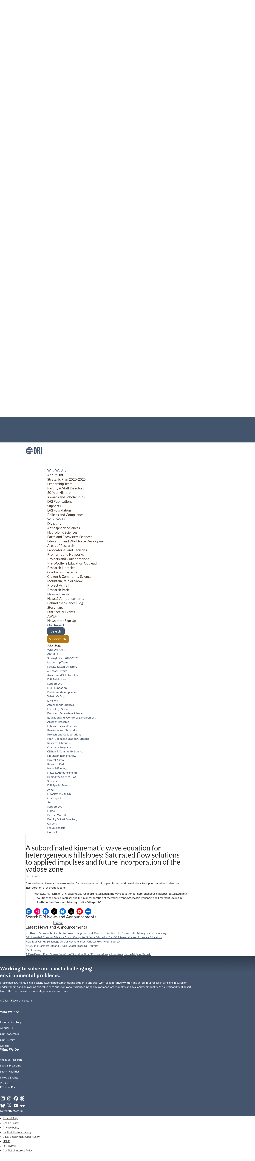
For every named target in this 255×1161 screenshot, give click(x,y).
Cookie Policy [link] (11, 1122)
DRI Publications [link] (59, 501)
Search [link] (56, 631)
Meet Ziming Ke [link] (36, 950)
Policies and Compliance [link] (65, 515)
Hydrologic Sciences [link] (62, 532)
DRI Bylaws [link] (9, 1145)
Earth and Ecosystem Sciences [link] (69, 537)
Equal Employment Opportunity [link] (21, 1136)
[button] (58, 923)
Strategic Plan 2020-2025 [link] (66, 479)
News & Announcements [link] (65, 598)
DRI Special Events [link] (61, 612)
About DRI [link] (55, 475)
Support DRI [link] (56, 506)
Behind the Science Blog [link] (65, 603)
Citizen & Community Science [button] (69, 576)
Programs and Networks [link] (65, 554)
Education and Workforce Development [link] (77, 541)
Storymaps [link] (55, 607)
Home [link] (29, 419)
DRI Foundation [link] (59, 510)
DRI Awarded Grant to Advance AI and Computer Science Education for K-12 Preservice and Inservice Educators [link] (94, 937)
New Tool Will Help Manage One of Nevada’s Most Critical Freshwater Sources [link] (73, 941)
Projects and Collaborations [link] (68, 559)
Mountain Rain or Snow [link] (65, 581)
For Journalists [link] (34, 436)
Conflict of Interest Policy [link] (18, 1150)
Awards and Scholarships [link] (66, 497)
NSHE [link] (6, 1141)
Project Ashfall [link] (58, 585)
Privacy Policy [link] (11, 1127)
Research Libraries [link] (61, 568)
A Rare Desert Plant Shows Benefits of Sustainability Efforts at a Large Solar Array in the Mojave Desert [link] (88, 954)
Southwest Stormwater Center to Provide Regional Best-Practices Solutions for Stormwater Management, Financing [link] (96, 933)
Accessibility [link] (10, 1118)
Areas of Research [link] (60, 545)
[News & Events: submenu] (67, 769)
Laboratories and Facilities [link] (67, 550)
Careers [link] (30, 431)
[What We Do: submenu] (64, 697)
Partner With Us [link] (35, 423)
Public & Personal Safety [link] (17, 1132)
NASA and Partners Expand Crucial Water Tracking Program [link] (62, 945)
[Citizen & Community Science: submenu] (221, 638)
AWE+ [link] (52, 616)
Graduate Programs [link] (62, 572)
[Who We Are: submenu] (64, 650)
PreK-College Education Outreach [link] (72, 563)
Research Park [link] (58, 590)
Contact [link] (30, 440)
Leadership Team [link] (59, 484)
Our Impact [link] (54, 798)
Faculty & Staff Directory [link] (40, 427)
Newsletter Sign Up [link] (61, 621)
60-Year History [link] (59, 493)
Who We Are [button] (55, 649)
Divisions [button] (54, 523)
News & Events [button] (56, 768)
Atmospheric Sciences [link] (63, 528)
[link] (34, 457)
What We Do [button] (55, 696)
